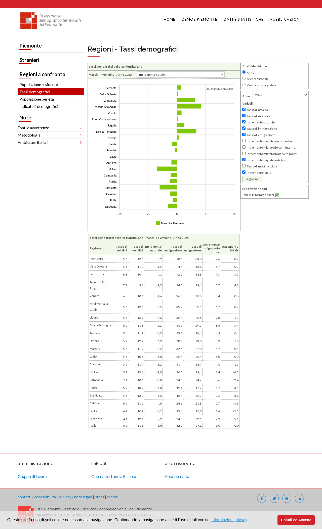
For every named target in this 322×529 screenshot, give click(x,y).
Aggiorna (252, 179)
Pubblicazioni (285, 19)
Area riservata (177, 476)
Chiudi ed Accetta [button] (296, 520)
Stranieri (29, 60)
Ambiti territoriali (33, 142)
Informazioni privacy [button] (229, 520)
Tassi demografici (34, 91)
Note (25, 117)
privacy (65, 496)
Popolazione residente (38, 84)
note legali (83, 496)
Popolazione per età (36, 99)
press (99, 496)
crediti (112, 496)
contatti (24, 496)
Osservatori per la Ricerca (113, 476)
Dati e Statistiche (244, 19)
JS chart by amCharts (220, 88)
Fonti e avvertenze (33, 127)
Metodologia (29, 135)
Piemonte (30, 45)
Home (169, 19)
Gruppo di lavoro (32, 476)
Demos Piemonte (199, 19)
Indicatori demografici (38, 106)
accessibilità (45, 496)
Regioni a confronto (42, 74)
